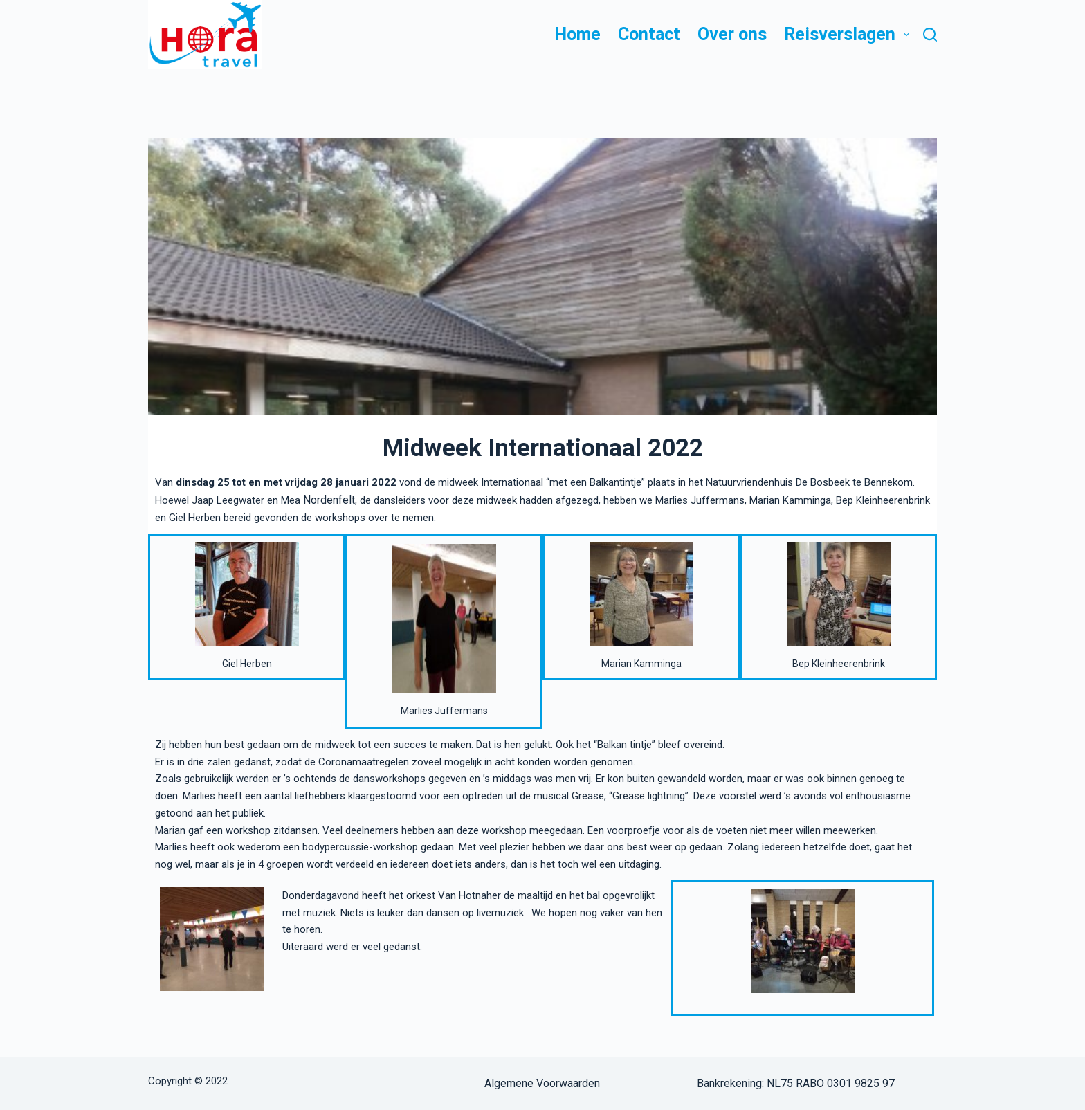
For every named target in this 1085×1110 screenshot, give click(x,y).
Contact (649, 34)
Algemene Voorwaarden (542, 1083)
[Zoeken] (930, 35)
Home (577, 34)
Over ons (732, 34)
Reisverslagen (847, 35)
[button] (906, 35)
